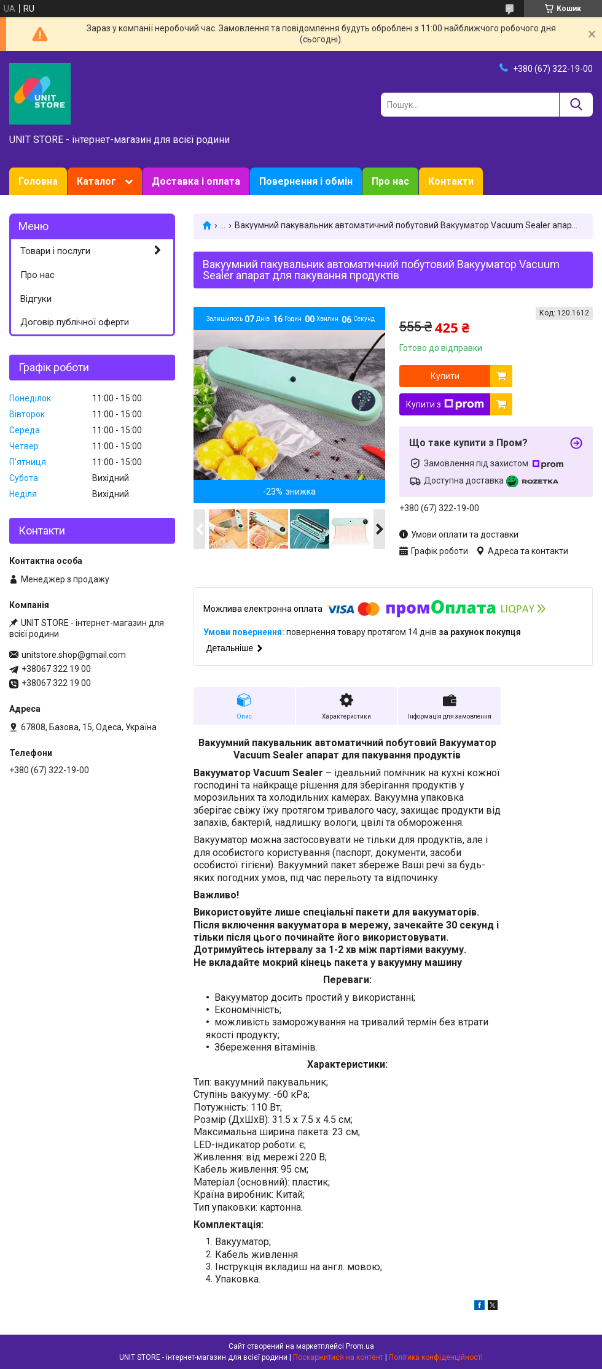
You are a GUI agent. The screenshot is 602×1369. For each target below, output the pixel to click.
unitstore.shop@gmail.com (74, 655)
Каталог (96, 181)
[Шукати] (576, 105)
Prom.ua (360, 1346)
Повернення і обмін (306, 181)
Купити (445, 376)
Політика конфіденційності (436, 1357)
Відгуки (36, 298)
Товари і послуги (55, 250)
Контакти (451, 181)
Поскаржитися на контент (338, 1357)
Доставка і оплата (196, 181)
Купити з (445, 404)
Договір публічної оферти (74, 322)
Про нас (390, 181)
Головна (38, 181)
